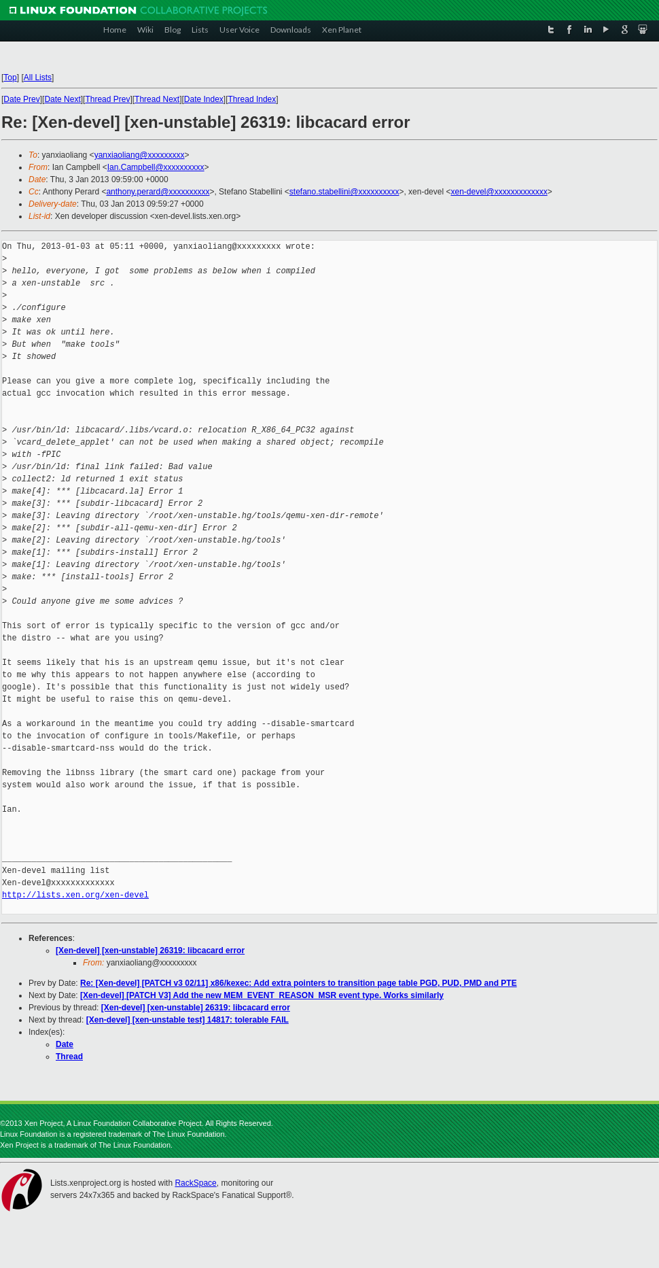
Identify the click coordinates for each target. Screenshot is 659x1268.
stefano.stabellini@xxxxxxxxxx (344, 191)
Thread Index (252, 99)
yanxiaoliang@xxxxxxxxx (139, 155)
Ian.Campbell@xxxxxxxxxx (155, 167)
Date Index (204, 99)
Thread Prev (107, 99)
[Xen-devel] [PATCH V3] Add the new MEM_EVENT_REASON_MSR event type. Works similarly (262, 995)
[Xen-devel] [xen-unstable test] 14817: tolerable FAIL (187, 1020)
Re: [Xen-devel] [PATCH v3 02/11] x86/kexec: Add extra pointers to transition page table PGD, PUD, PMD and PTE (298, 983)
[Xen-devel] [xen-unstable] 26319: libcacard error (150, 950)
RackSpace (195, 1183)
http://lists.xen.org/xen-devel (75, 895)
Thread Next (157, 99)
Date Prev (21, 99)
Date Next (62, 99)
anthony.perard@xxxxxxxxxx (157, 191)
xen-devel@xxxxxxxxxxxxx (498, 191)
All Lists (38, 77)
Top (9, 77)
